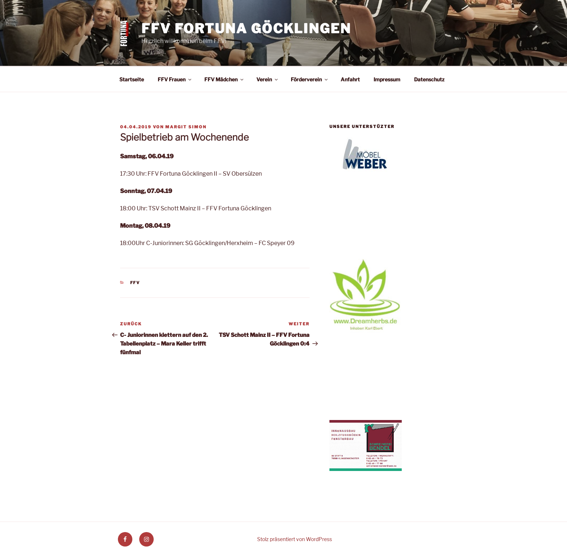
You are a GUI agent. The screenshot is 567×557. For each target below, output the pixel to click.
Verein (267, 79)
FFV (135, 282)
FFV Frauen (175, 79)
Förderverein (310, 79)
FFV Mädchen (224, 79)
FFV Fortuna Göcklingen (246, 29)
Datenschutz (429, 79)
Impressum (387, 79)
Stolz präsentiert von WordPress (294, 539)
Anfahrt (350, 79)
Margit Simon (185, 126)
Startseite (131, 79)
